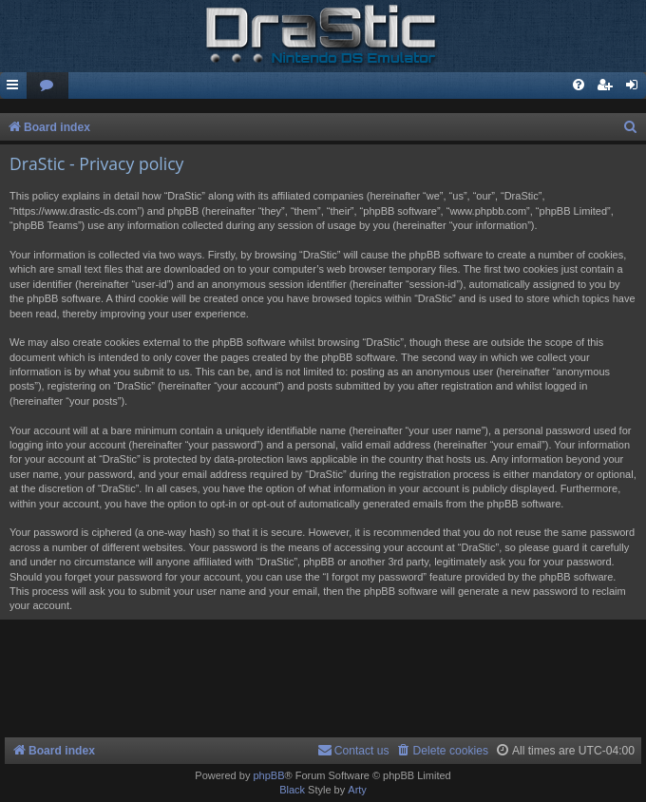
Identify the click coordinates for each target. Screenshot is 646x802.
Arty (357, 789)
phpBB (268, 775)
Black (292, 789)
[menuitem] (47, 86)
